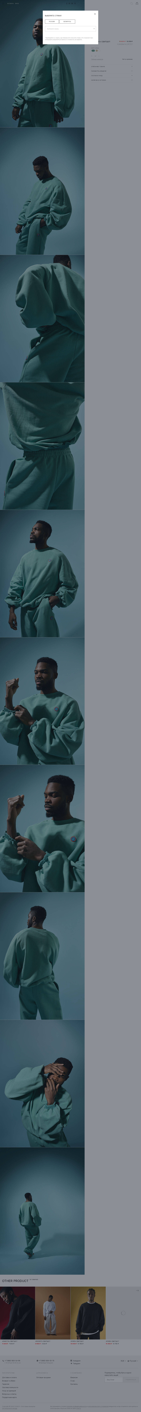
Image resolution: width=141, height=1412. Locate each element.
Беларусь (67, 21)
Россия (52, 21)
